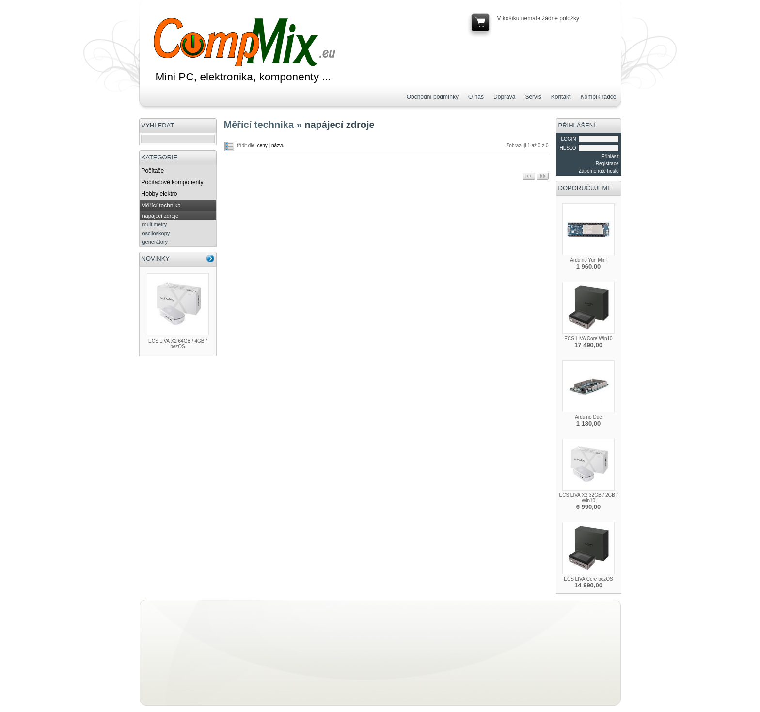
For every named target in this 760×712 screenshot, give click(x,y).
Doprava (504, 97)
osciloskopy (156, 233)
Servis (533, 97)
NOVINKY (156, 258)
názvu (278, 145)
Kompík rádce (598, 97)
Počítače (153, 170)
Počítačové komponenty (173, 182)
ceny (262, 145)
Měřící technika (161, 205)
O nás (476, 97)
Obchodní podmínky (433, 97)
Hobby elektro (159, 193)
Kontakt (561, 97)
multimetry (154, 224)
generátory (155, 242)
